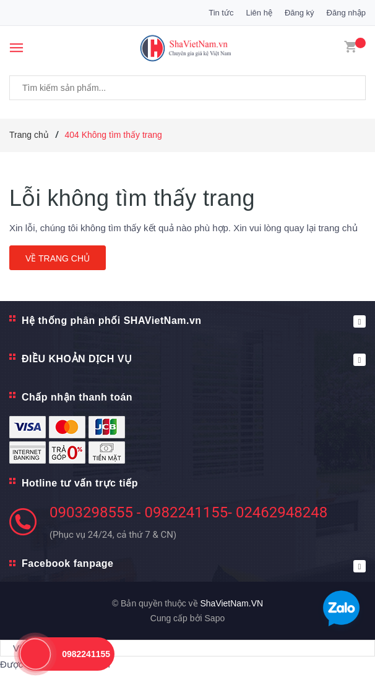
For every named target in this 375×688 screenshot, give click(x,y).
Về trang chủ (57, 258)
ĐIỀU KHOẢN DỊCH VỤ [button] (194, 360)
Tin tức (221, 12)
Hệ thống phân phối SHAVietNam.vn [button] (194, 321)
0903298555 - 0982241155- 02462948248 (188, 512)
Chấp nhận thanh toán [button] (77, 397)
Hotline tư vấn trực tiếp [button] (80, 483)
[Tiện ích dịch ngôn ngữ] (187, 648)
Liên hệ (259, 12)
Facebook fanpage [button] (194, 565)
